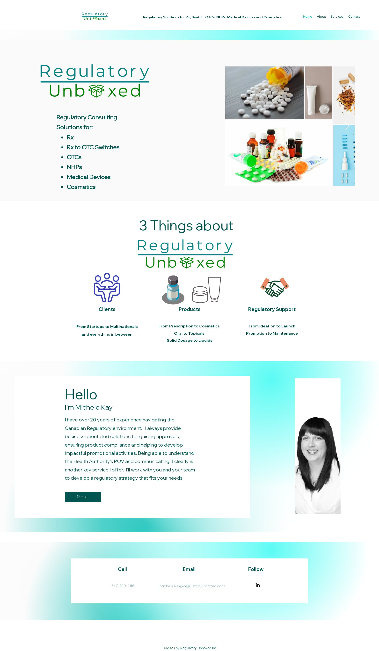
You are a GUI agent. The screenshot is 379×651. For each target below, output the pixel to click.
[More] (83, 497)
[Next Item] (347, 126)
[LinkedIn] (258, 585)
